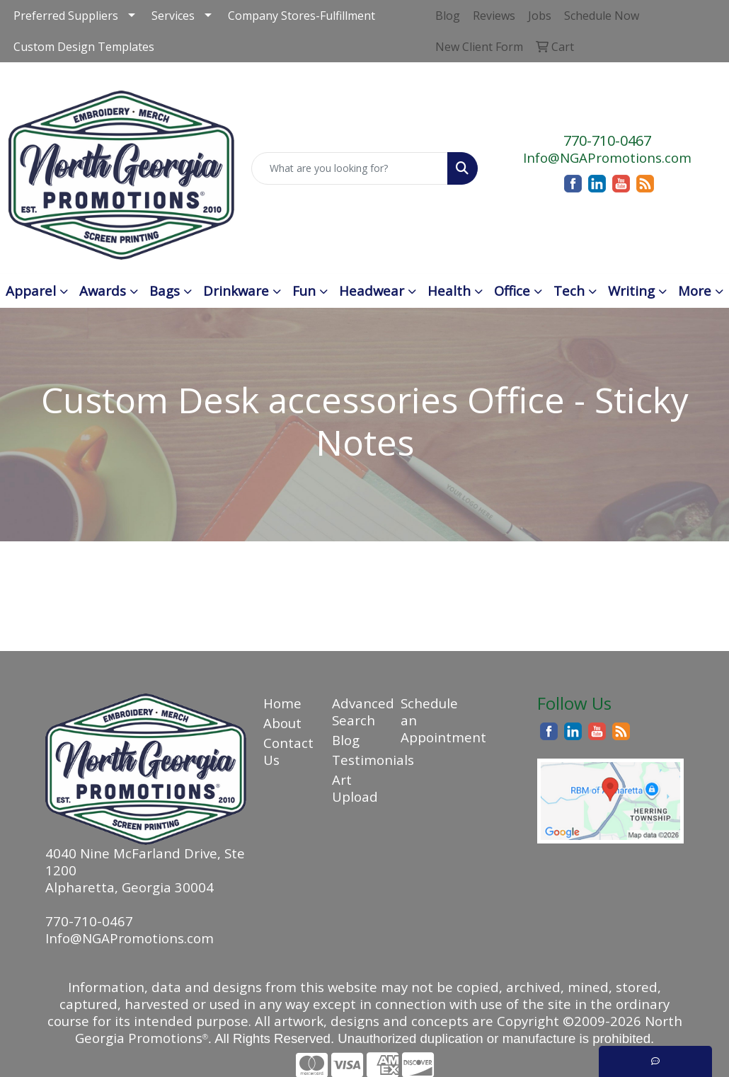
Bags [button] (164, 290)
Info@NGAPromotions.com (607, 157)
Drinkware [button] (236, 290)
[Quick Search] (349, 168)
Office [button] (512, 290)
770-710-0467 (607, 140)
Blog (346, 740)
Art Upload (355, 788)
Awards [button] (102, 290)
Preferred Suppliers (65, 15)
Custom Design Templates (83, 46)
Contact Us (288, 751)
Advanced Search (358, 711)
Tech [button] (569, 290)
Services (173, 15)
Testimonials (358, 759)
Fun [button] (304, 290)
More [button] (694, 290)
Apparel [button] (31, 290)
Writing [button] (631, 290)
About (282, 723)
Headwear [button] (371, 290)
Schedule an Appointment (426, 720)
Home (282, 703)
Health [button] (449, 290)
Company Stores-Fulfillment (301, 15)
